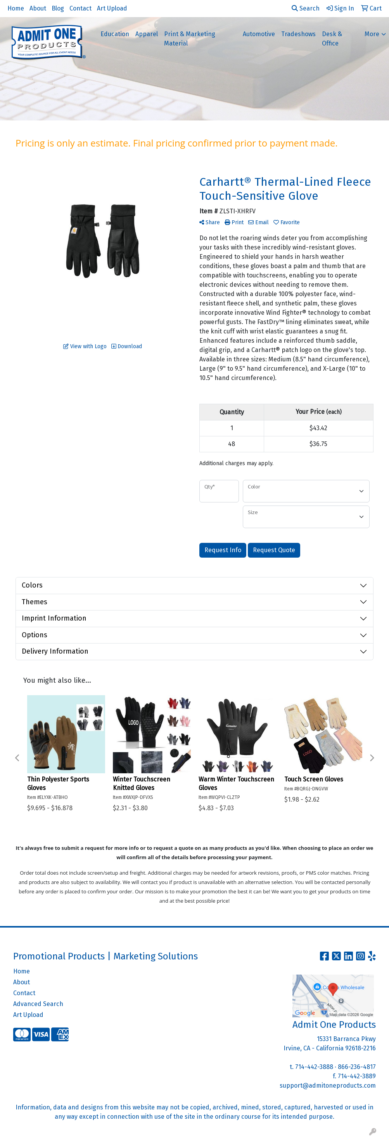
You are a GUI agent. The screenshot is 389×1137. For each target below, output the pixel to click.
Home (15, 8)
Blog (58, 8)
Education (114, 34)
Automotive (259, 34)
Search (306, 8)
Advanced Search (38, 1004)
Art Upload (112, 8)
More (372, 34)
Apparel (146, 34)
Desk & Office (332, 38)
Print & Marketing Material (189, 38)
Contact (80, 8)
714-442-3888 (314, 1067)
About (37, 8)
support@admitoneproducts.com (328, 1085)
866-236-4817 (357, 1067)
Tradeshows (298, 34)
